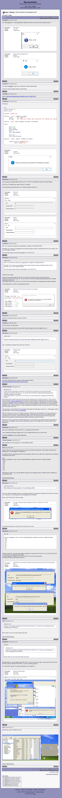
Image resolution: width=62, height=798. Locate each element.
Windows (12, 12)
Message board (42, 789)
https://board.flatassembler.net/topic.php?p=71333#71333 (21, 96)
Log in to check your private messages (28, 7)
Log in (39, 7)
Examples (36, 789)
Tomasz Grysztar (30, 791)
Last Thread (49, 774)
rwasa (34, 793)
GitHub (38, 791)
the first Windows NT (17, 401)
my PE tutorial (21, 410)
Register (34, 6)
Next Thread (55, 774)
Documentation (29, 789)
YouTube (41, 791)
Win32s (11, 402)
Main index (17, 789)
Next (10, 15)
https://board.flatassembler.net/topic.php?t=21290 (15, 381)
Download (23, 789)
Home (26, 6)
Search (29, 6)
